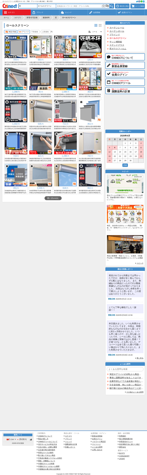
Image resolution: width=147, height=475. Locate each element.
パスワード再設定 (99, 442)
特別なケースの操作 (45, 453)
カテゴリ (68, 436)
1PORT (122, 459)
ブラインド (114, 35)
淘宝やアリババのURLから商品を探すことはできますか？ (126, 374)
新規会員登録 (97, 436)
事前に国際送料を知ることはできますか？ (126, 378)
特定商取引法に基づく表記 (129, 444)
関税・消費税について (46, 461)
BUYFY (122, 453)
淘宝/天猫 (10, 31)
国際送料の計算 (71, 444)
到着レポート (70, 447)
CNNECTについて (45, 436)
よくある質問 (97, 447)
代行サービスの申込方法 (47, 444)
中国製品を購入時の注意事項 (49, 469)
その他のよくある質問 (134, 392)
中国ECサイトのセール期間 (48, 466)
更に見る (140, 358)
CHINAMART (124, 456)
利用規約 (122, 436)
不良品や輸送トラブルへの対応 (50, 458)
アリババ (23, 31)
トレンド (68, 442)
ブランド (68, 439)
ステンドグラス (116, 45)
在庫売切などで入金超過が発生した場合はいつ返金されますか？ (126, 381)
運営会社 (122, 447)
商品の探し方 (43, 439)
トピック (140, 263)
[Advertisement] (53, 221)
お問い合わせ (97, 450)
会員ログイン (97, 439)
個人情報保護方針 (126, 439)
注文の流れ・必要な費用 (47, 447)
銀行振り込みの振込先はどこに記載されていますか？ (126, 388)
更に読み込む (53, 198)
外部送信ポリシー (126, 442)
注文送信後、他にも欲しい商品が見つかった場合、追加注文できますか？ (126, 385)
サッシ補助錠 (115, 42)
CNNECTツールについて (47, 442)
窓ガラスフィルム (117, 49)
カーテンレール (116, 28)
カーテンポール (116, 31)
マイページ (96, 444)
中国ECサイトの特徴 (46, 464)
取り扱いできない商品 (46, 455)
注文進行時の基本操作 (46, 450)
